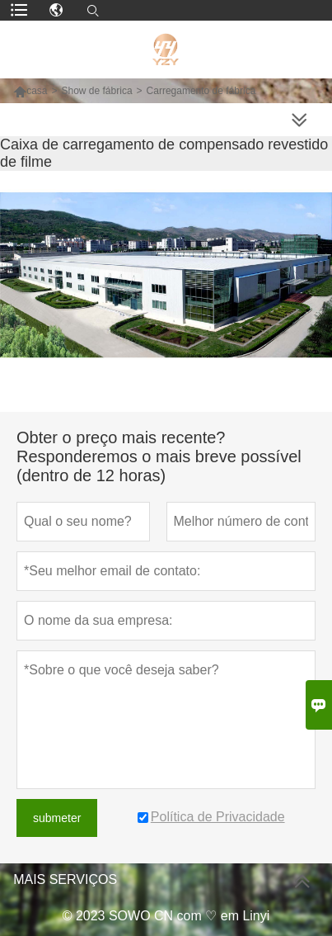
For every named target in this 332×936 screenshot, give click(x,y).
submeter (57, 818)
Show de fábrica (97, 91)
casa (30, 90)
